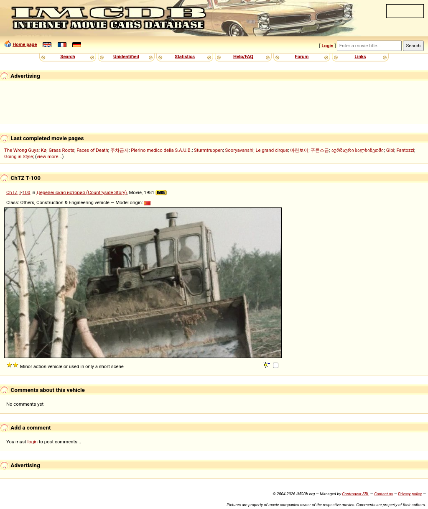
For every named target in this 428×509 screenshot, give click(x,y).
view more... (49, 156)
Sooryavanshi (239, 150)
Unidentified (126, 56)
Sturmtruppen (208, 150)
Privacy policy (410, 493)
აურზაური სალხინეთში (357, 150)
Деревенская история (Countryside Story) (81, 192)
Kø (44, 150)
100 (26, 192)
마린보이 (299, 150)
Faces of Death (92, 150)
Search (67, 56)
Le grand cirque (271, 150)
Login (327, 46)
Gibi (390, 150)
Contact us (383, 493)
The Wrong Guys (21, 150)
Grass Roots (61, 150)
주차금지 (119, 150)
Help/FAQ (243, 56)
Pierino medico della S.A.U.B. (161, 150)
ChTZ (12, 192)
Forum (302, 56)
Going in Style (18, 156)
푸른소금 (320, 150)
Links (360, 56)
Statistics (185, 56)
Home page (25, 44)
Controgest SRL (355, 493)
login (33, 442)
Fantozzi (405, 150)
